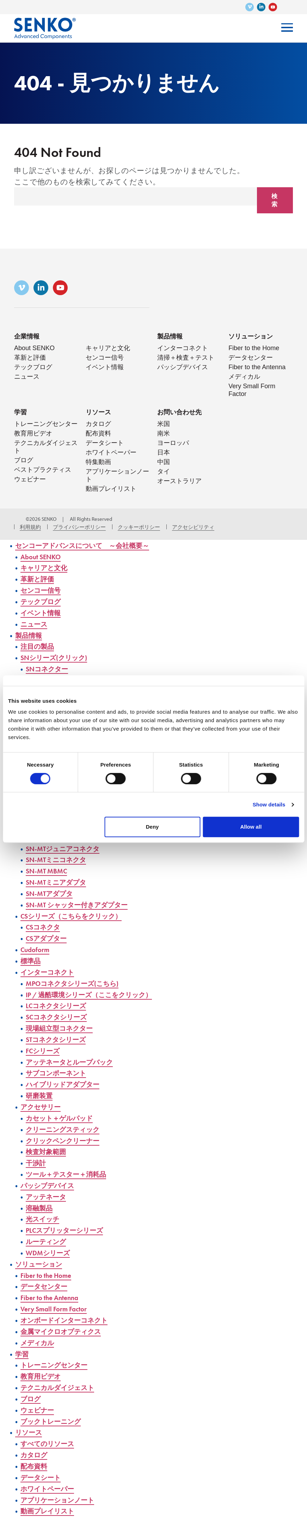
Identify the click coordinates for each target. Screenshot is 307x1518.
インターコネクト (182, 348)
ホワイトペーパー (111, 453)
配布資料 (98, 434)
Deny (152, 827)
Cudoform (36, 946)
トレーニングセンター (46, 424)
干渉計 (37, 1157)
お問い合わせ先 (179, 413)
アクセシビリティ (193, 528)
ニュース (26, 377)
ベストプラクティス (42, 470)
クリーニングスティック (68, 1123)
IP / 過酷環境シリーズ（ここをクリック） (98, 990)
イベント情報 (105, 367)
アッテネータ (49, 1190)
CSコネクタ (45, 923)
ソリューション (250, 337)
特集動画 (98, 462)
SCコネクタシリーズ (61, 1012)
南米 (163, 434)
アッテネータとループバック (76, 1057)
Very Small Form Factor (57, 1301)
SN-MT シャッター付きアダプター (83, 901)
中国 (163, 462)
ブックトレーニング (55, 1412)
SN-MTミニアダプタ (60, 879)
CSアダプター (49, 935)
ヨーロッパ (173, 443)
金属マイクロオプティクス (66, 1323)
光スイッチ (45, 1212)
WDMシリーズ (50, 1246)
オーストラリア (179, 481)
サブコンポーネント (60, 1068)
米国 (163, 424)
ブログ (23, 460)
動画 (22, 1512)
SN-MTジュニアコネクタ (68, 846)
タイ (163, 472)
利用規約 (30, 528)
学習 (20, 413)
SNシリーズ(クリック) (58, 657)
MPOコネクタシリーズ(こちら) (79, 979)
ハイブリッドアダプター (68, 1079)
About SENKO (34, 348)
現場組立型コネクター (63, 1024)
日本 (163, 453)
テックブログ (33, 367)
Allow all (251, 827)
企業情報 (26, 337)
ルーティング (49, 1234)
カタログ (98, 424)
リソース (98, 413)
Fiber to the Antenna (256, 367)
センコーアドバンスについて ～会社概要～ (91, 546)
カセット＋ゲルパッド (64, 1112)
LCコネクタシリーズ (60, 1001)
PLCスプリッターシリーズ (70, 1224)
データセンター (250, 358)
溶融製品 (40, 1201)
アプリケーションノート (62, 1490)
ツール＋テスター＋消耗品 (71, 1168)
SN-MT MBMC (48, 868)
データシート (105, 443)
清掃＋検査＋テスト (185, 358)
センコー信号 (105, 358)
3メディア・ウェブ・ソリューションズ (17, 519)
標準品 (31, 957)
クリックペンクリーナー (68, 1135)
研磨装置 (40, 1090)
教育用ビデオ (33, 434)
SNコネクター (50, 668)
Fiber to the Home (253, 348)
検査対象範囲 (48, 1146)
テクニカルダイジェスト (63, 1379)
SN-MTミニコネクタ (60, 857)
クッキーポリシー (139, 528)
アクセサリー (43, 1101)
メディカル (244, 377)
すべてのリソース (51, 1434)
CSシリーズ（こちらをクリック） (78, 912)
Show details (269, 804)
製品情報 (170, 337)
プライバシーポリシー (79, 528)
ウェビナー (30, 479)
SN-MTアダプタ (52, 890)
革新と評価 (30, 358)
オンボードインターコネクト (70, 1312)
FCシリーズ (45, 1046)
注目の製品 (39, 646)
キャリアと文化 (108, 348)
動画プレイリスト (111, 489)
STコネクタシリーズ (60, 1035)
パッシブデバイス (182, 367)
